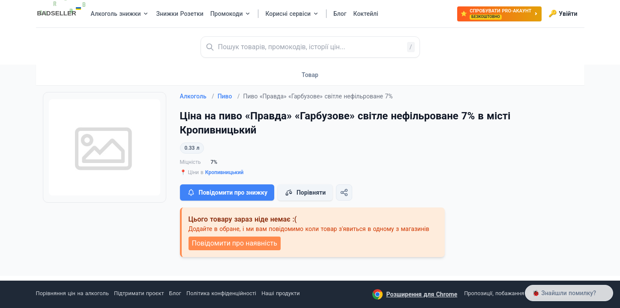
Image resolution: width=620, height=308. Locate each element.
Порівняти (305, 192)
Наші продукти (280, 293)
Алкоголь (197, 96)
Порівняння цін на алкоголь (72, 293)
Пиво (229, 96)
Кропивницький (224, 172)
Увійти (562, 14)
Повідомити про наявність (234, 243)
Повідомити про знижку (227, 192)
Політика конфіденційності (221, 293)
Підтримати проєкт (139, 293)
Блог (175, 293)
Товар (310, 74)
